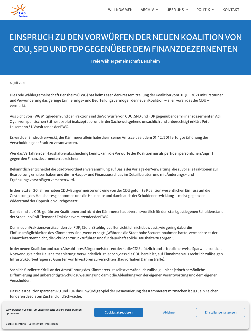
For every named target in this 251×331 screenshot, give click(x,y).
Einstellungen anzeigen (220, 312)
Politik (207, 10)
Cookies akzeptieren (119, 312)
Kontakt (231, 9)
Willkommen (120, 9)
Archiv (152, 10)
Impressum (51, 323)
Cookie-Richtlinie (16, 323)
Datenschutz (35, 323)
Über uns (179, 10)
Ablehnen (169, 312)
